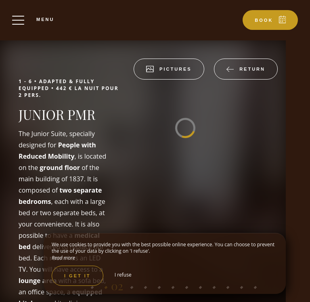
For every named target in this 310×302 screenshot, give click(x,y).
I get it (77, 275)
